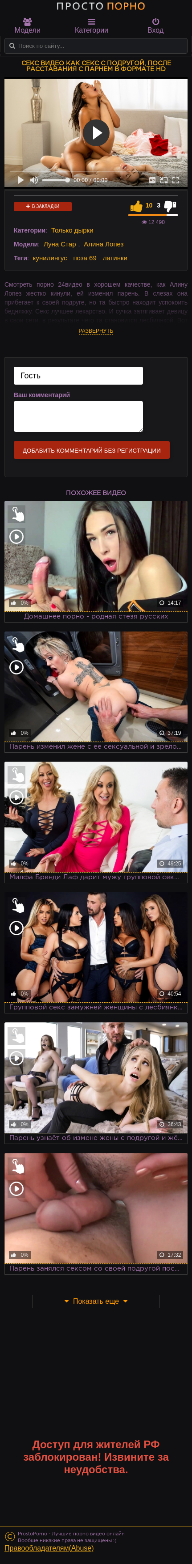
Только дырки (72, 230)
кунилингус (50, 258)
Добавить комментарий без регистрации (92, 450)
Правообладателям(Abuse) (49, 1548)
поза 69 (84, 258)
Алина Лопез (103, 244)
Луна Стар (60, 244)
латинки (115, 258)
